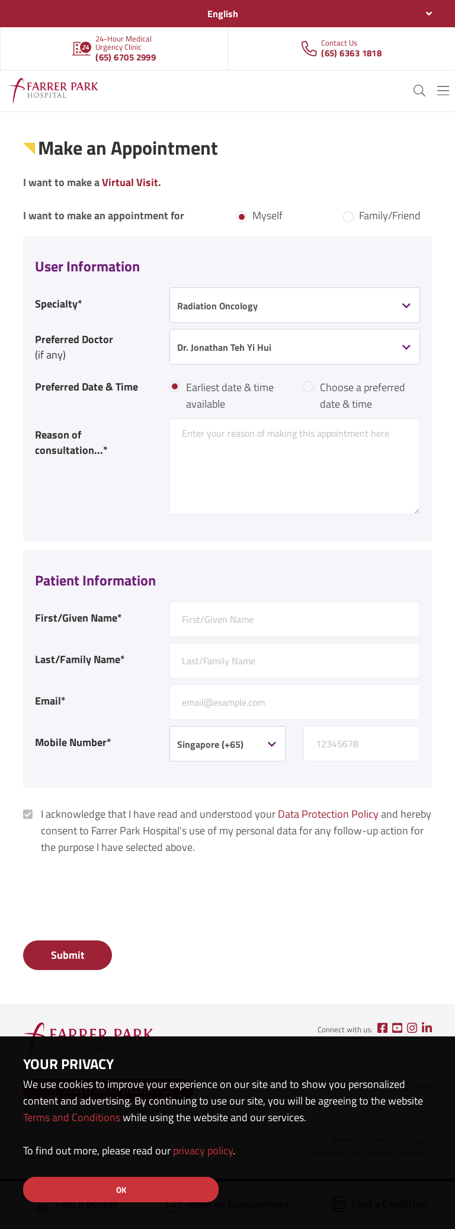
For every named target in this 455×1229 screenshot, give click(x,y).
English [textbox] (222, 14)
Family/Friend (390, 215)
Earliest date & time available (230, 395)
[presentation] (113, 899)
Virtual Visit (130, 182)
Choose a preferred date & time (362, 395)
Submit (68, 955)
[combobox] (227, 13)
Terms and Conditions (71, 1117)
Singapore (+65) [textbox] (210, 744)
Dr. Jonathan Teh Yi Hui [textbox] (224, 347)
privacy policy (203, 1150)
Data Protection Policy (328, 814)
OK (121, 1189)
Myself (267, 215)
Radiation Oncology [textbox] (217, 306)
